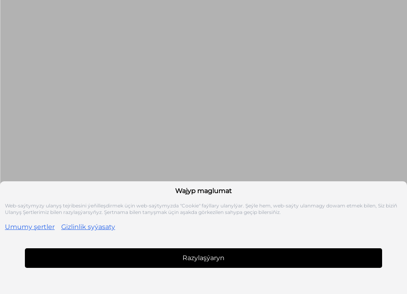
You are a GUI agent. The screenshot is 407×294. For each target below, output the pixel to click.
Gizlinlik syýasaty (88, 227)
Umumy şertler (30, 227)
